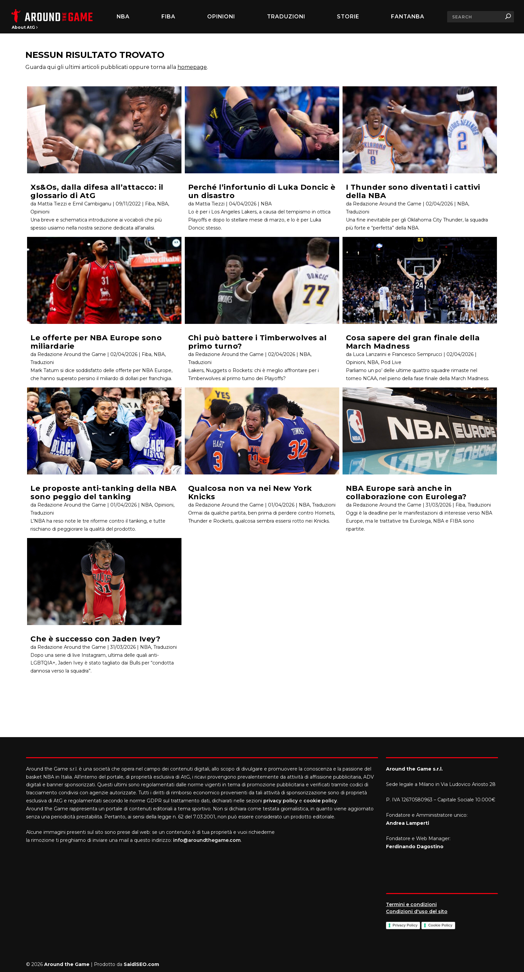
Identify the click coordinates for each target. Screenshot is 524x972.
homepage (192, 67)
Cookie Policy (440, 925)
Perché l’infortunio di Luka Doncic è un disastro (262, 191)
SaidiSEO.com (141, 964)
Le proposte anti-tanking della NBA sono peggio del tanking (103, 492)
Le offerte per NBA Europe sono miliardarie (96, 342)
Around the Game (67, 964)
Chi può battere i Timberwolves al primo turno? (257, 342)
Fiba (150, 204)
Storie (348, 16)
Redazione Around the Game (71, 354)
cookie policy (320, 801)
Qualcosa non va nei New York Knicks (250, 492)
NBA (123, 16)
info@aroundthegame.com (207, 840)
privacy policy (280, 801)
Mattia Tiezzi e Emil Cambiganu (74, 204)
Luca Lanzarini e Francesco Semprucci (397, 354)
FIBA (168, 16)
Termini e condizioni (411, 904)
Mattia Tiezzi (210, 204)
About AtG (25, 27)
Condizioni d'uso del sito (416, 911)
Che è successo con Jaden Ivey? (95, 638)
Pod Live (391, 362)
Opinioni (221, 16)
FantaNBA (407, 16)
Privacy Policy (405, 925)
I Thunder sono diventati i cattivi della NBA (413, 191)
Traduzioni (286, 16)
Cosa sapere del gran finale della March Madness (413, 342)
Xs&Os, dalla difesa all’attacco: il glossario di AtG (96, 191)
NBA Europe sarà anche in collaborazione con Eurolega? (406, 492)
